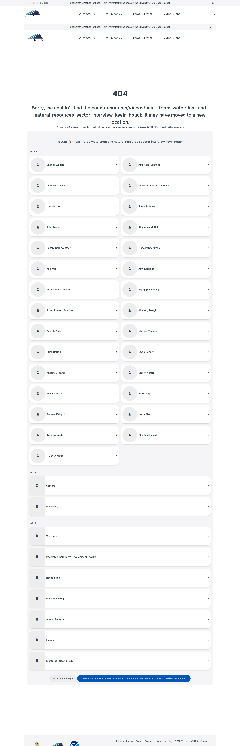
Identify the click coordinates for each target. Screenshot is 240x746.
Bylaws (129, 741)
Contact (204, 741)
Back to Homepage (63, 678)
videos (45, 3)
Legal (158, 741)
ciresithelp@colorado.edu (171, 127)
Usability (168, 741)
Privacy (120, 741)
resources (33, 3)
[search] (214, 14)
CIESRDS (179, 741)
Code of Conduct (144, 741)
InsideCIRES (192, 741)
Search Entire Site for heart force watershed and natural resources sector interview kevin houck (134, 678)
